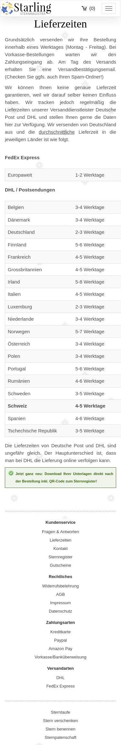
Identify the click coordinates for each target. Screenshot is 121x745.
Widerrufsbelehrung (60, 586)
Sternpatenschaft (60, 737)
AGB (60, 594)
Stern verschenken (60, 720)
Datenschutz (60, 611)
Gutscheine (60, 565)
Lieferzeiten (60, 540)
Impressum (60, 602)
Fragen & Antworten (60, 531)
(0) (92, 8)
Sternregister (60, 556)
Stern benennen (60, 729)
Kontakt (60, 548)
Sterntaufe (60, 712)
